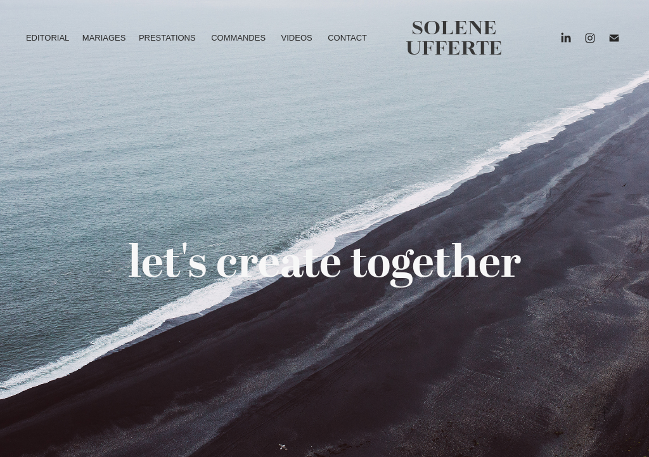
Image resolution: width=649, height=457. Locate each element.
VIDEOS (296, 38)
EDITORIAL (47, 38)
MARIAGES (104, 38)
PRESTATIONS (167, 38)
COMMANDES (238, 38)
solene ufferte (454, 38)
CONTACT (347, 38)
